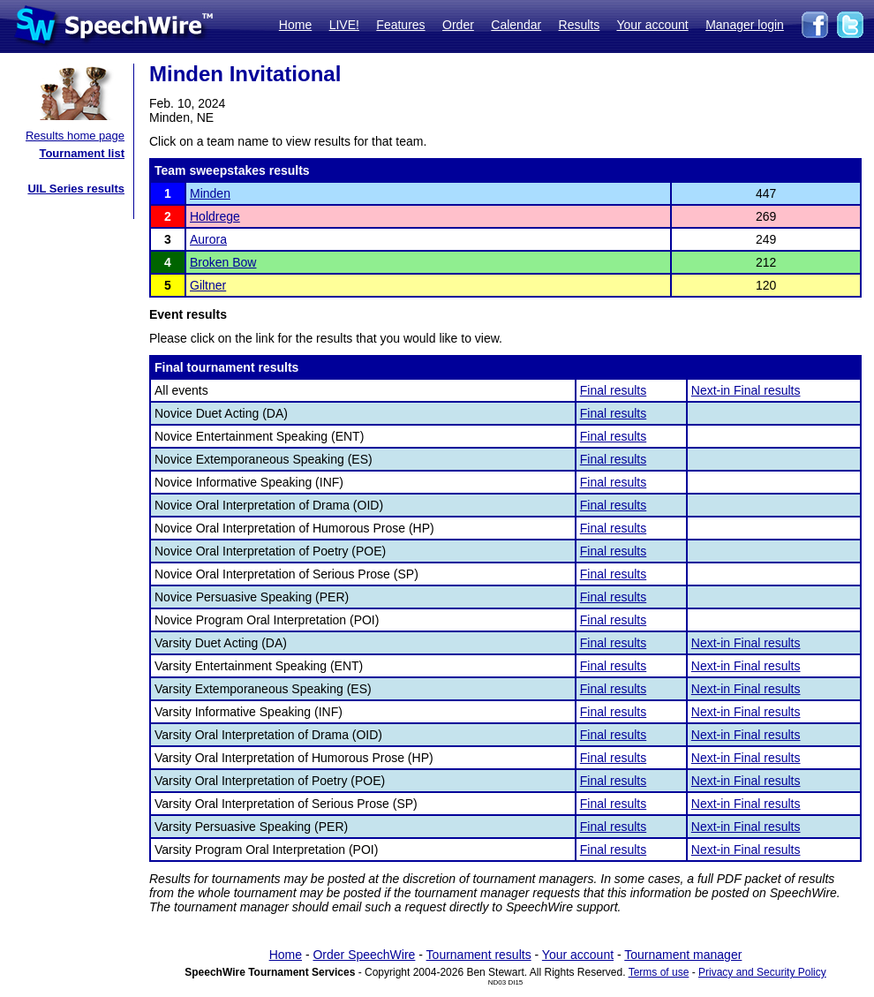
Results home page (75, 135)
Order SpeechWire (364, 955)
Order (458, 25)
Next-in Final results (746, 390)
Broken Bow (223, 262)
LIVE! (344, 25)
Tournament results (478, 955)
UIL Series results (75, 188)
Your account (652, 25)
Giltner (208, 285)
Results (579, 25)
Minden (210, 193)
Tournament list (81, 153)
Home (295, 25)
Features (400, 25)
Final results (613, 390)
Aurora (208, 239)
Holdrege (215, 216)
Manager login (744, 25)
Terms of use (659, 972)
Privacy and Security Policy (762, 972)
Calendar (516, 25)
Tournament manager (683, 955)
